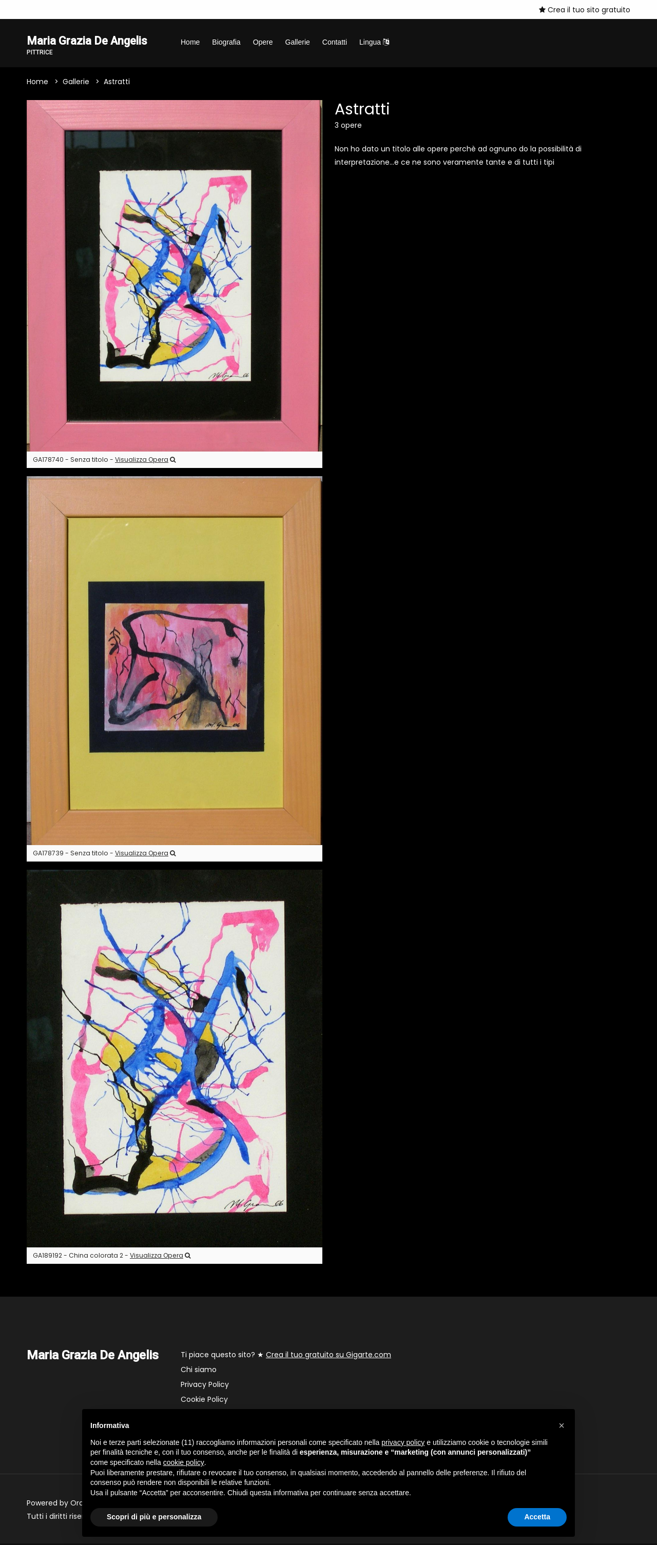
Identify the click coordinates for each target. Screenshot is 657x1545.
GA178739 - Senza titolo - (104, 854)
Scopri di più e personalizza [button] (154, 1517)
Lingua (374, 42)
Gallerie (297, 42)
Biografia (226, 42)
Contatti (334, 42)
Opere (263, 42)
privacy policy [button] (402, 1442)
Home (190, 42)
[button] (561, 1425)
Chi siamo (199, 1371)
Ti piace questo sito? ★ (286, 1356)
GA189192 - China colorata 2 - (111, 1257)
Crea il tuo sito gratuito (584, 10)
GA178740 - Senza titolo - (104, 461)
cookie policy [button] (183, 1462)
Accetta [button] (537, 1517)
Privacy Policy (205, 1386)
